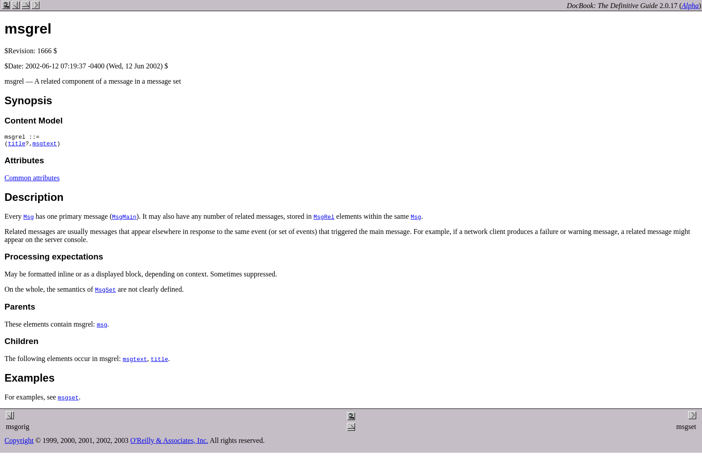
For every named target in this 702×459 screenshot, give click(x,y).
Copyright (19, 443)
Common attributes (32, 180)
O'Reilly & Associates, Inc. (169, 443)
